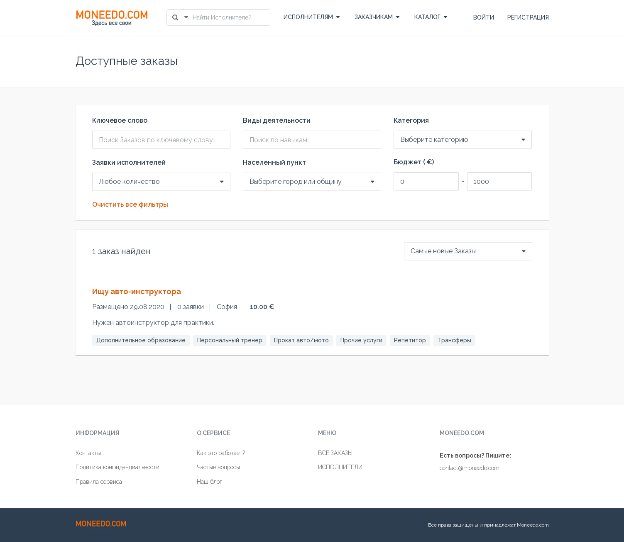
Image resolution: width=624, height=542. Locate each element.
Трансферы (454, 340)
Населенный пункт (274, 162)
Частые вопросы (218, 467)
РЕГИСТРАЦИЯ (528, 17)
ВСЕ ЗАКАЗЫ (335, 453)
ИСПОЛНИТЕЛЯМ (312, 17)
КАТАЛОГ (430, 17)
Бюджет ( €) (414, 162)
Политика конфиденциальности (117, 467)
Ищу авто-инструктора (136, 291)
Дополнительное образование (141, 340)
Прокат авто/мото (301, 340)
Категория (411, 120)
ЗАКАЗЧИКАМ (377, 17)
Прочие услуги (361, 340)
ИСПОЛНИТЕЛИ (340, 467)
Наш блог (209, 481)
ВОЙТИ (483, 17)
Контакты (88, 453)
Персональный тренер (229, 340)
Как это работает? (221, 453)
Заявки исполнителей (129, 162)
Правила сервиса (99, 481)
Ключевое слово (119, 120)
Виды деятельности (277, 120)
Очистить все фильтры (130, 204)
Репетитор (410, 340)
